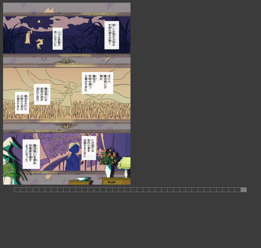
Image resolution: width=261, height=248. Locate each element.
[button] (17, 190)
